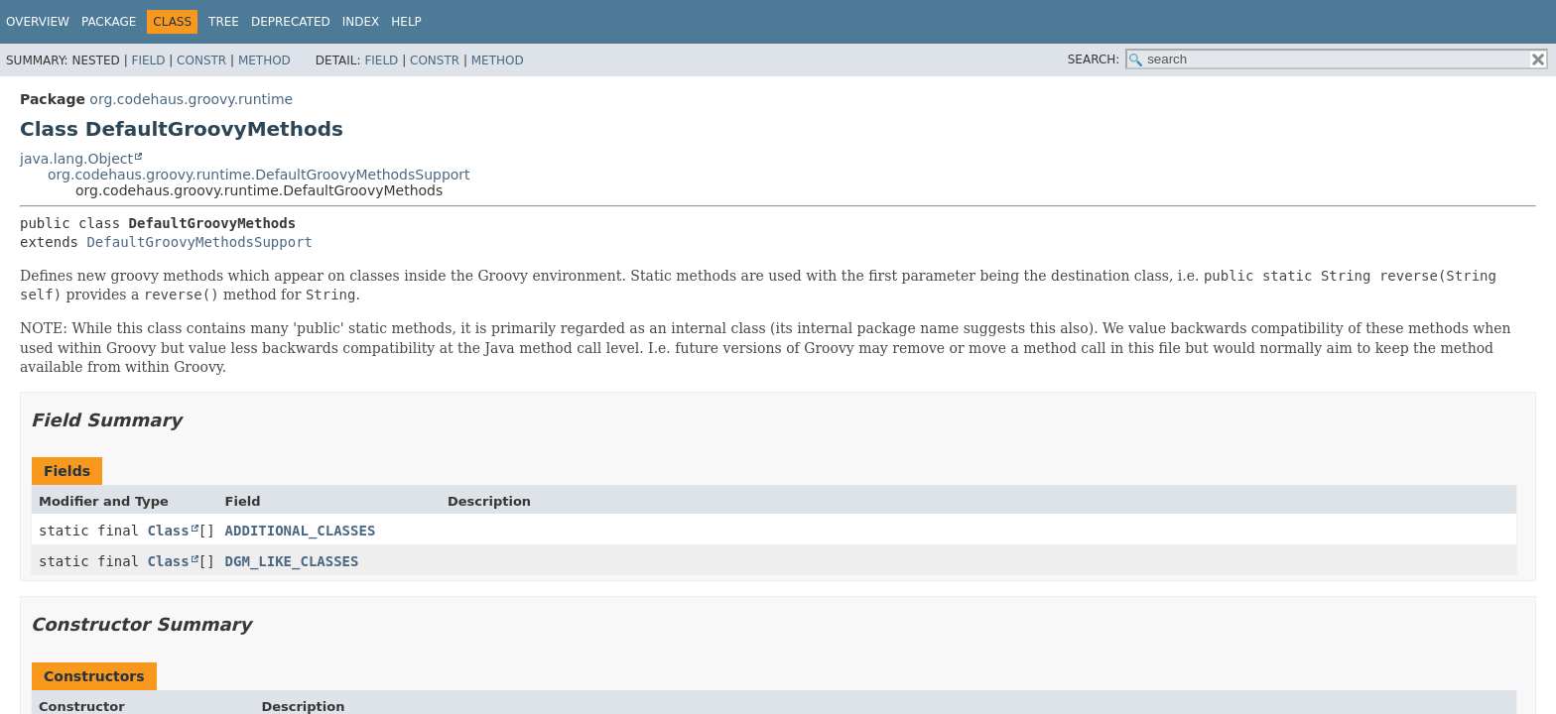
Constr (201, 60)
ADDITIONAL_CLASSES (300, 530)
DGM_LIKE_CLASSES (292, 561)
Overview (37, 22)
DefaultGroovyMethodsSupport (199, 242)
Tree (223, 22)
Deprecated (290, 22)
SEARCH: (1094, 59)
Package (108, 22)
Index (361, 22)
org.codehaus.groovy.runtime (191, 99)
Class (169, 530)
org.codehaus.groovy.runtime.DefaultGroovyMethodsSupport (259, 174)
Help (406, 22)
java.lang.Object (76, 159)
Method (264, 60)
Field (148, 60)
